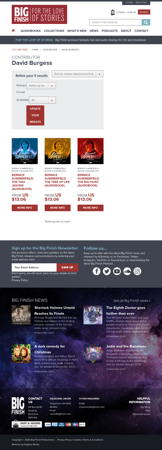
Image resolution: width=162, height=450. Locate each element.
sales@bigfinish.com (60, 414)
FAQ (148, 410)
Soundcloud (118, 260)
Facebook (123, 257)
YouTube (102, 260)
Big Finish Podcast (102, 264)
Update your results (35, 115)
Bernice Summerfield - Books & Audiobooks (23, 169)
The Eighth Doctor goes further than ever (125, 310)
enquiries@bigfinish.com (91, 407)
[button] (78, 73)
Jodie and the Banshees (126, 346)
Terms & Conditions (93, 440)
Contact (141, 31)
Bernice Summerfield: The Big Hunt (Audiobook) (88, 180)
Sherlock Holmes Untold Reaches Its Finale (54, 310)
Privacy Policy (20, 280)
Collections (54, 31)
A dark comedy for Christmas (49, 349)
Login (129, 2)
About (126, 31)
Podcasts (110, 31)
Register (141, 2)
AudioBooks (31, 31)
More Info (24, 208)
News (94, 31)
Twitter (134, 257)
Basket (144, 12)
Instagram (89, 260)
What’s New (77, 31)
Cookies (77, 440)
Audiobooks (50, 49)
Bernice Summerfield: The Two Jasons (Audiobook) (23, 182)
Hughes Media (31, 444)
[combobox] (115, 22)
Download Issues (141, 414)
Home (35, 49)
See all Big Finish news (131, 301)
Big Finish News (30, 300)
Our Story (145, 407)
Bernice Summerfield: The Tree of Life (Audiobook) (57, 180)
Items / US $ (126, 12)
